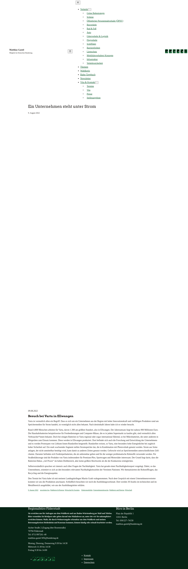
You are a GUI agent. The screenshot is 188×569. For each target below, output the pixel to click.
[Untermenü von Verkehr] (89, 9)
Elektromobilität (86, 490)
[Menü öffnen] (70, 51)
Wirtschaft (128, 490)
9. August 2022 (33, 490)
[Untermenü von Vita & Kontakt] (96, 82)
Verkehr (84, 9)
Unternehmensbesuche (100, 490)
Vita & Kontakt (87, 82)
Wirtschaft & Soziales (72, 490)
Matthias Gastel (16, 50)
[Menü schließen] (78, 3)
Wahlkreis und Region (116, 490)
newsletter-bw (44, 490)
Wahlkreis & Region (57, 490)
